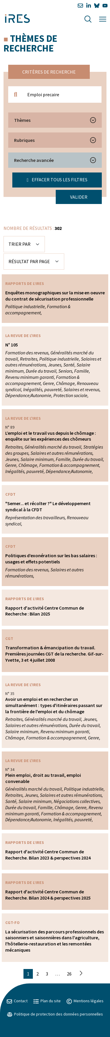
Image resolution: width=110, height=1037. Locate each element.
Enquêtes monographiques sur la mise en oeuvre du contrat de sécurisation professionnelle (55, 296)
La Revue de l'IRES (23, 335)
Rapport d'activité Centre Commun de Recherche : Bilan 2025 (44, 611)
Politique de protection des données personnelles (55, 1014)
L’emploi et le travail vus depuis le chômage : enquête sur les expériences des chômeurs (50, 436)
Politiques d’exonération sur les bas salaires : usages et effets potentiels (51, 558)
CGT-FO (12, 922)
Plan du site (47, 1000)
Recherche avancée (34, 160)
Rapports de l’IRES (24, 283)
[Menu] (103, 18)
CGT (9, 638)
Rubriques (24, 140)
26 (69, 974)
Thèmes (22, 120)
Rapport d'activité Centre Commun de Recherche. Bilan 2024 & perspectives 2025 (48, 895)
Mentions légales (85, 1000)
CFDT (10, 494)
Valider (78, 197)
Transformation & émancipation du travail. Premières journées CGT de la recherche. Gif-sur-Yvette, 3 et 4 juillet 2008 (54, 654)
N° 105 (11, 345)
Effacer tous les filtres (57, 179)
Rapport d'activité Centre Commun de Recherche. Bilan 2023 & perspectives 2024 (48, 855)
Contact (17, 1000)
